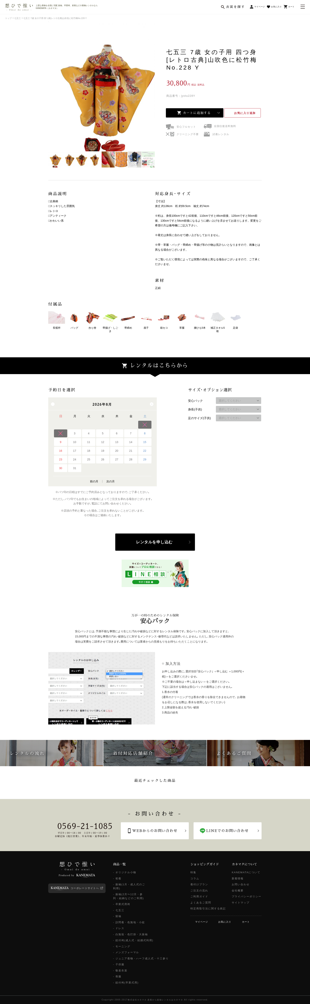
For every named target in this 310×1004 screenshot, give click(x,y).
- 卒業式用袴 (121, 904)
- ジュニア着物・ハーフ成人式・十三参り (141, 958)
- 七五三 (118, 910)
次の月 (110, 481)
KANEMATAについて (246, 872)
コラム (194, 878)
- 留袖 (117, 916)
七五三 (17, 18)
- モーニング (121, 946)
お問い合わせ (241, 884)
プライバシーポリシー (246, 896)
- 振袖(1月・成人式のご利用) (129, 886)
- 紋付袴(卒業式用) (126, 982)
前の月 (94, 481)
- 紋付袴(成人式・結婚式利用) (133, 940)
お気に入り (245, 113)
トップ (8, 18)
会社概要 (238, 890)
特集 (193, 872)
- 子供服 (118, 964)
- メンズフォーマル (126, 952)
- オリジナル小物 (124, 872)
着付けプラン (199, 884)
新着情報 (238, 878)
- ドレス (118, 928)
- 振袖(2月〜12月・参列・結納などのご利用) (128, 896)
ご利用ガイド (199, 896)
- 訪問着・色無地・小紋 (129, 922)
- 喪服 (117, 976)
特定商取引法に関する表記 (208, 908)
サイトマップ (241, 902)
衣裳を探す (235, 6)
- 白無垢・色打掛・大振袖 (130, 934)
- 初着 (117, 878)
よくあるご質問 (200, 902)
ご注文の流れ (199, 890)
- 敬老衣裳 (120, 970)
